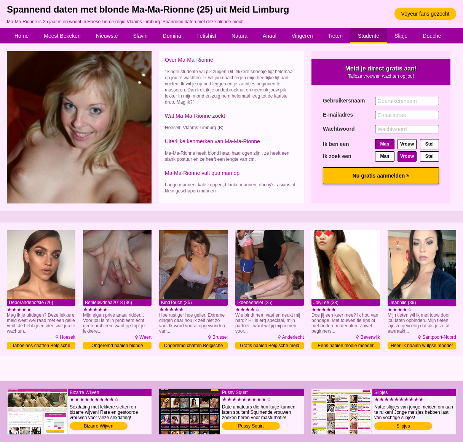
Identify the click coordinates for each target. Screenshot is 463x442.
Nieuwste (107, 36)
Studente (368, 36)
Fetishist (206, 36)
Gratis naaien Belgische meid (269, 345)
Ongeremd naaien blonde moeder (117, 346)
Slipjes (403, 426)
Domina (172, 36)
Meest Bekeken (62, 36)
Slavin (140, 36)
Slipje (400, 36)
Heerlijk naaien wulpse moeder (422, 345)
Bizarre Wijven (98, 426)
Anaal (269, 36)
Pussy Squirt (250, 426)
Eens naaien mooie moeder (346, 345)
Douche (432, 36)
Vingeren (302, 36)
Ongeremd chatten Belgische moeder (193, 346)
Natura (239, 36)
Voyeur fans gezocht (425, 14)
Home (21, 36)
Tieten (335, 36)
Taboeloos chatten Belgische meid (41, 346)
